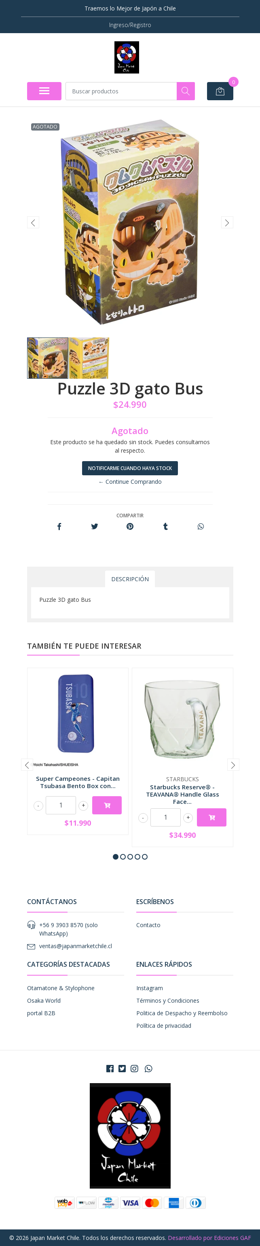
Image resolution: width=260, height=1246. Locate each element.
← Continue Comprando (130, 481)
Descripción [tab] (130, 579)
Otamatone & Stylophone (61, 988)
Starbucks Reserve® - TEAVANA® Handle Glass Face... (182, 794)
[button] (115, 857)
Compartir (130, 515)
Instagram (149, 988)
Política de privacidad (163, 1025)
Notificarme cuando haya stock (130, 468)
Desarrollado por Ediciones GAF (209, 1238)
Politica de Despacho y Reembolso (182, 1013)
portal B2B (41, 1013)
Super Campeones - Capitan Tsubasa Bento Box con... (78, 782)
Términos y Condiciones (167, 1000)
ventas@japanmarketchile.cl (75, 946)
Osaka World (44, 1000)
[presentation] (33, 222)
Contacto (148, 925)
